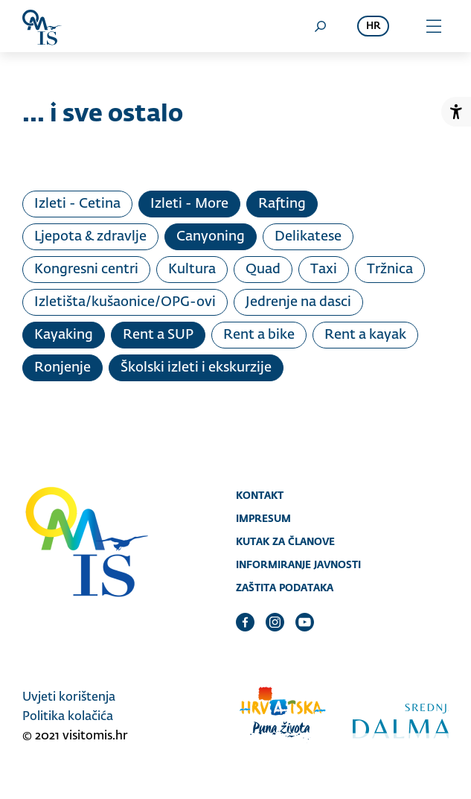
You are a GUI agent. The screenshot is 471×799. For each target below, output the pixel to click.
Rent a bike (259, 335)
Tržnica (390, 269)
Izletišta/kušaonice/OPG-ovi (125, 302)
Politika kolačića (67, 717)
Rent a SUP (158, 335)
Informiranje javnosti (298, 564)
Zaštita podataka (284, 587)
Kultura (192, 269)
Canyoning (210, 236)
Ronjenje (62, 368)
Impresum (263, 518)
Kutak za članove (285, 541)
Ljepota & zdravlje (90, 236)
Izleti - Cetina (77, 204)
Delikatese (308, 236)
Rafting (282, 204)
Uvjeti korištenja (68, 698)
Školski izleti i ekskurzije (196, 368)
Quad (263, 269)
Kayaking (63, 335)
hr (373, 26)
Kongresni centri (86, 269)
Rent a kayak (365, 335)
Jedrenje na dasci (298, 302)
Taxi (323, 269)
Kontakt (259, 495)
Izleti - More (189, 204)
